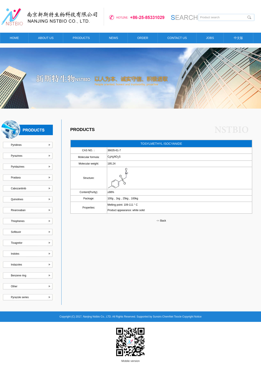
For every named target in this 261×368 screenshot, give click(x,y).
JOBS (210, 38)
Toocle (178, 316)
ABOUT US (46, 38)
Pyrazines (16, 155)
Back (161, 220)
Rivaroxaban (18, 210)
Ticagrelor (16, 242)
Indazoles (16, 264)
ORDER (142, 38)
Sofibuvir (16, 232)
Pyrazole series (20, 297)
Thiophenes (18, 221)
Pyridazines (17, 166)
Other (14, 286)
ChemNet (167, 316)
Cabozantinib (18, 188)
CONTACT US (177, 38)
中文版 (238, 38)
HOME (14, 38)
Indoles (15, 253)
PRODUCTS (81, 38)
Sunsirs (157, 316)
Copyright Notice (192, 316)
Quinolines (17, 199)
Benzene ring (18, 275)
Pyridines (16, 144)
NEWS (113, 38)
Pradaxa (16, 177)
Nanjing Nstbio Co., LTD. (97, 316)
